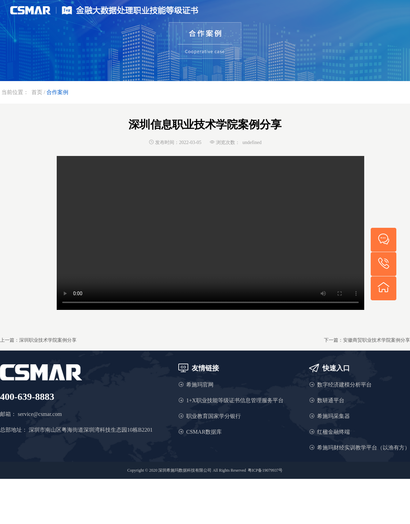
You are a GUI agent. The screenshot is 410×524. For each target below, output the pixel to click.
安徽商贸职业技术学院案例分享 (376, 340)
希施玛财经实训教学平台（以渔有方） (363, 447)
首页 (36, 92)
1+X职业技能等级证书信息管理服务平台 (235, 400)
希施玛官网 (200, 385)
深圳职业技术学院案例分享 (48, 340)
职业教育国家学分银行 (213, 416)
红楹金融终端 (333, 432)
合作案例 (57, 92)
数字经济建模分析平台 (344, 385)
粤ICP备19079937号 (265, 470)
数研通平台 (330, 400)
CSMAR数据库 (204, 432)
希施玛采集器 (333, 416)
